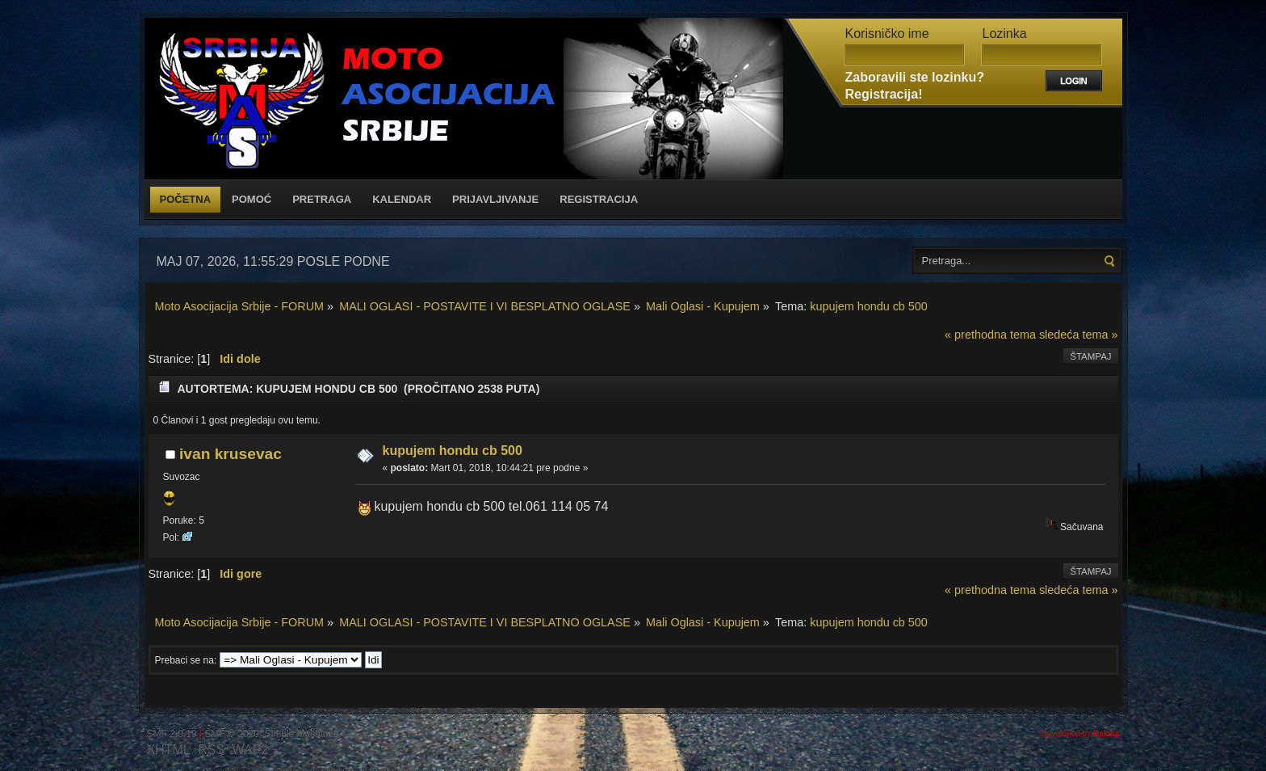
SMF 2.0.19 (172, 733)
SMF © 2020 (231, 733)
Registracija (599, 199)
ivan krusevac (230, 453)
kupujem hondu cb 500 (452, 450)
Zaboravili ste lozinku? (914, 77)
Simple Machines (301, 733)
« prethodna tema (990, 334)
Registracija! (884, 94)
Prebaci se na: (186, 660)
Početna (186, 199)
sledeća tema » (1078, 334)
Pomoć (251, 199)
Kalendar (401, 199)
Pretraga (321, 199)
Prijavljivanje (495, 199)
